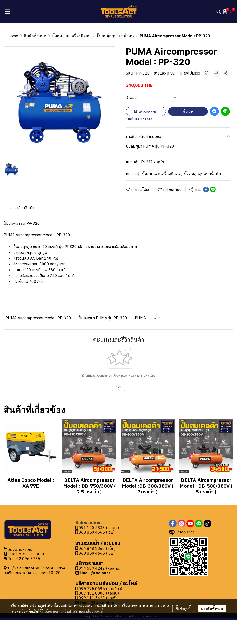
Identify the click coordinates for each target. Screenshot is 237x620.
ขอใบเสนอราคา (140, 119)
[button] (218, 11)
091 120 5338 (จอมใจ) (97, 527)
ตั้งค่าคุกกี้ (183, 608)
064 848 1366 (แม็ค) (97, 548)
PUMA (140, 317)
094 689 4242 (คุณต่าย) (99, 568)
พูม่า (157, 317)
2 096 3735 (29, 558)
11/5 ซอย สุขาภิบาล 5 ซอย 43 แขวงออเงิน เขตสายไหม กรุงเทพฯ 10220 (34, 570)
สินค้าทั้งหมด (35, 35)
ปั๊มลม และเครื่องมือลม (71, 35)
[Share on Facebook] (206, 189)
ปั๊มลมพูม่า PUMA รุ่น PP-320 (103, 317)
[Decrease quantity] (157, 97)
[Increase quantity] (175, 97)
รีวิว (118, 386)
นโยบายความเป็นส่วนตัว (61, 611)
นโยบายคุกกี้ (94, 611)
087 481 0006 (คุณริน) (99, 593)
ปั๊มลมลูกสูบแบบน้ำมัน (115, 35)
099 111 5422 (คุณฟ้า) (97, 597)
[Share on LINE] (213, 189)
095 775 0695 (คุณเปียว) (100, 588)
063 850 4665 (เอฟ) (95, 532)
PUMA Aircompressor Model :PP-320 (38, 317)
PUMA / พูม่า (152, 161)
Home (12, 35)
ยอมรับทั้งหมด (212, 608)
